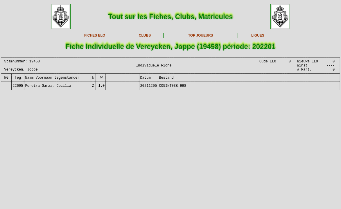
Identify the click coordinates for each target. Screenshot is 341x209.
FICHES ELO (94, 35)
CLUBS (145, 35)
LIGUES (257, 35)
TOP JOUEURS (200, 35)
